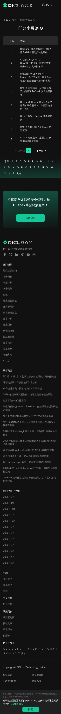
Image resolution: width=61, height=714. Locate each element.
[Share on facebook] (4, 254)
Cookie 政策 (9, 680)
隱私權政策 (37, 674)
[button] (47, 4)
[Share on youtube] (28, 254)
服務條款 (7, 674)
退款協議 (36, 680)
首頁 (5, 19)
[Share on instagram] (34, 254)
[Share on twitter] (10, 254)
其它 (19, 173)
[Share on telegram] (22, 254)
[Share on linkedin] (16, 254)
